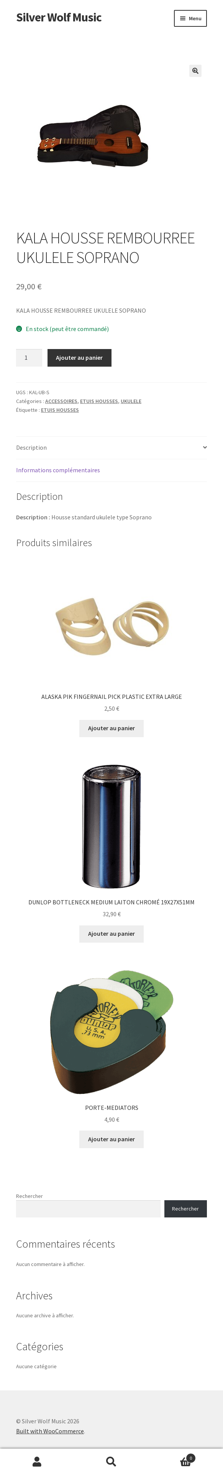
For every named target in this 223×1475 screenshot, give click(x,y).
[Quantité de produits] (29, 358)
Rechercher (29, 1196)
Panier (172, 1456)
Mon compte (37, 1462)
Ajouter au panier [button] (111, 728)
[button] (195, 71)
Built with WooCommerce (50, 1431)
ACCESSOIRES (61, 401)
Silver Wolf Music (59, 17)
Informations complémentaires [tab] (58, 470)
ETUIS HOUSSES (99, 401)
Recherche (111, 1462)
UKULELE (131, 401)
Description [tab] (31, 447)
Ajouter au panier (79, 357)
